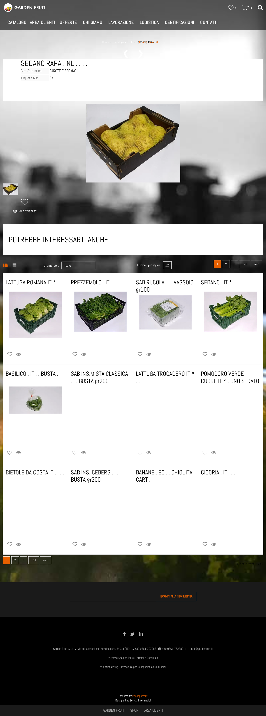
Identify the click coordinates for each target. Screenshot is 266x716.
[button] (133, 143)
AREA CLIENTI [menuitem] (153, 710)
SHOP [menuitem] (134, 710)
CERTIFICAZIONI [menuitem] (179, 22)
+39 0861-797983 (145, 649)
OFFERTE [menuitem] (68, 22)
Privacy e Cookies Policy (121, 658)
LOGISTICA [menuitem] (149, 22)
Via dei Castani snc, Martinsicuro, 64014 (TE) (104, 649)
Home (105, 42)
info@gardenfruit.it (201, 649)
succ (256, 264)
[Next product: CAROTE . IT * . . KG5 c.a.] (140, 54)
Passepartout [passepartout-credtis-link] (140, 696)
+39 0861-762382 (172, 649)
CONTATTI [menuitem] (208, 22)
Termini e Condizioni (147, 658)
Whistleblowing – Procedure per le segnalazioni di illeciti (133, 667)
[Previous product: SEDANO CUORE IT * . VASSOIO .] (125, 54)
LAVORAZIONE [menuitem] (121, 22)
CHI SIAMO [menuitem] (92, 22)
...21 (244, 264)
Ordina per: (51, 265)
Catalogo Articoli (123, 42)
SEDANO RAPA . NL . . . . (151, 42)
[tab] (7, 266)
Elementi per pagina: (148, 265)
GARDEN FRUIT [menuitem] (113, 710)
